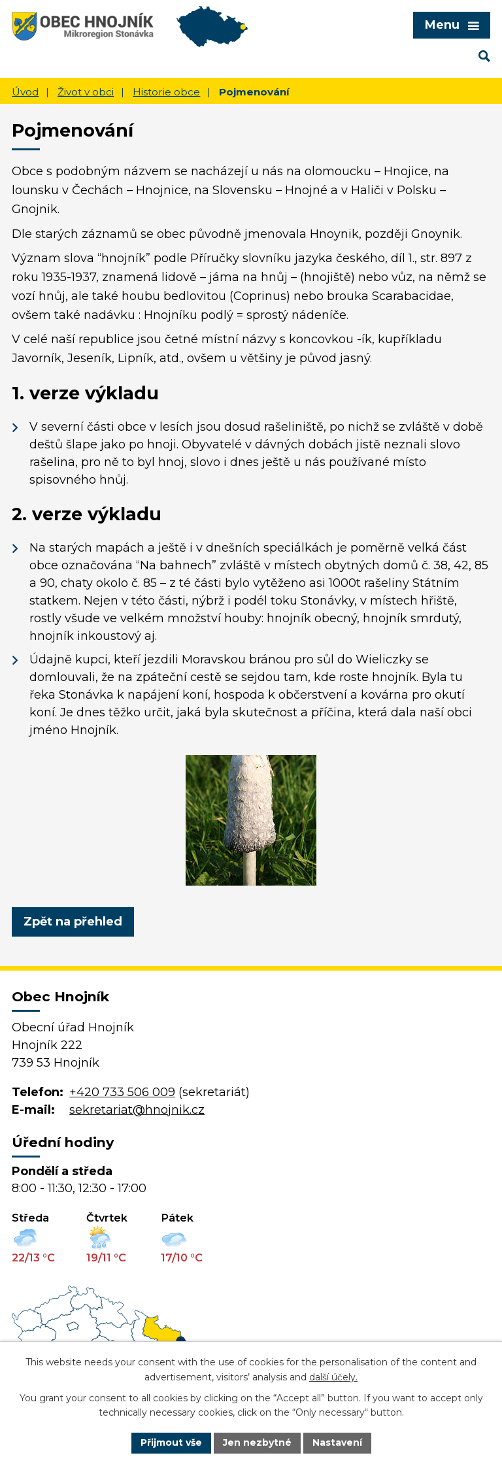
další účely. (333, 1377)
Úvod (25, 92)
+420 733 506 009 (122, 1092)
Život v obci (86, 92)
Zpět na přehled (73, 921)
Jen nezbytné (257, 1442)
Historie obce (166, 92)
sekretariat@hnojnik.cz (137, 1110)
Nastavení (337, 1442)
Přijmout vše (171, 1442)
